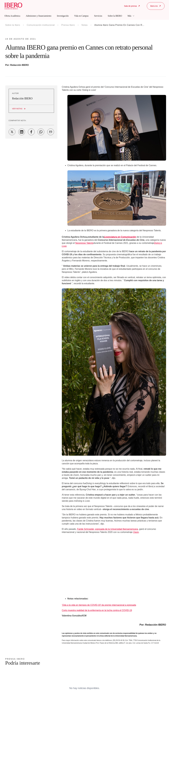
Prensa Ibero (68, 25)
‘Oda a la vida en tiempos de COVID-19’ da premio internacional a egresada (99, 605)
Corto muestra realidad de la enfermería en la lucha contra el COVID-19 (97, 610)
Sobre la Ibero (12, 25)
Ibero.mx (155, 6)
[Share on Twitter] (12, 132)
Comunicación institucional (41, 25)
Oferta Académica (12, 16)
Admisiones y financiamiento (38, 16)
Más (131, 16)
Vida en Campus (81, 16)
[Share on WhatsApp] (41, 132)
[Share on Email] (50, 132)
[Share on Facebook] (31, 132)
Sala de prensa (132, 6)
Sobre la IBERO (115, 16)
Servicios (98, 16)
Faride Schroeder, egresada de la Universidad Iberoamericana (107, 529)
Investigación (63, 16)
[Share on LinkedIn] (21, 132)
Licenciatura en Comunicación (120, 237)
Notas (84, 25)
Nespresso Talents (84, 243)
